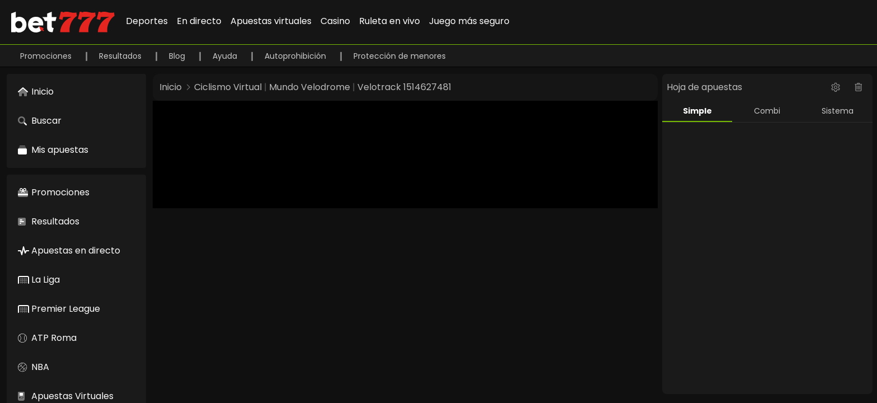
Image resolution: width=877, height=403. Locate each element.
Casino (335, 21)
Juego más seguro (469, 21)
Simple (697, 110)
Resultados (121, 56)
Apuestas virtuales (271, 21)
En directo (199, 21)
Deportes (147, 21)
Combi (767, 110)
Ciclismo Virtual (228, 87)
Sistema (838, 110)
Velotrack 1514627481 (404, 87)
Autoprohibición (296, 56)
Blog (178, 56)
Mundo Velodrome (309, 87)
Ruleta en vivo (389, 21)
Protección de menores (399, 56)
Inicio (170, 87)
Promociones (47, 56)
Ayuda (226, 56)
